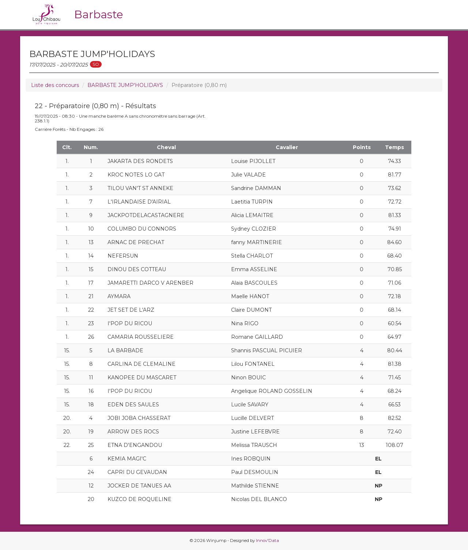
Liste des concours (55, 85)
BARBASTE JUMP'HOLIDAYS (125, 85)
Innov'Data (267, 540)
